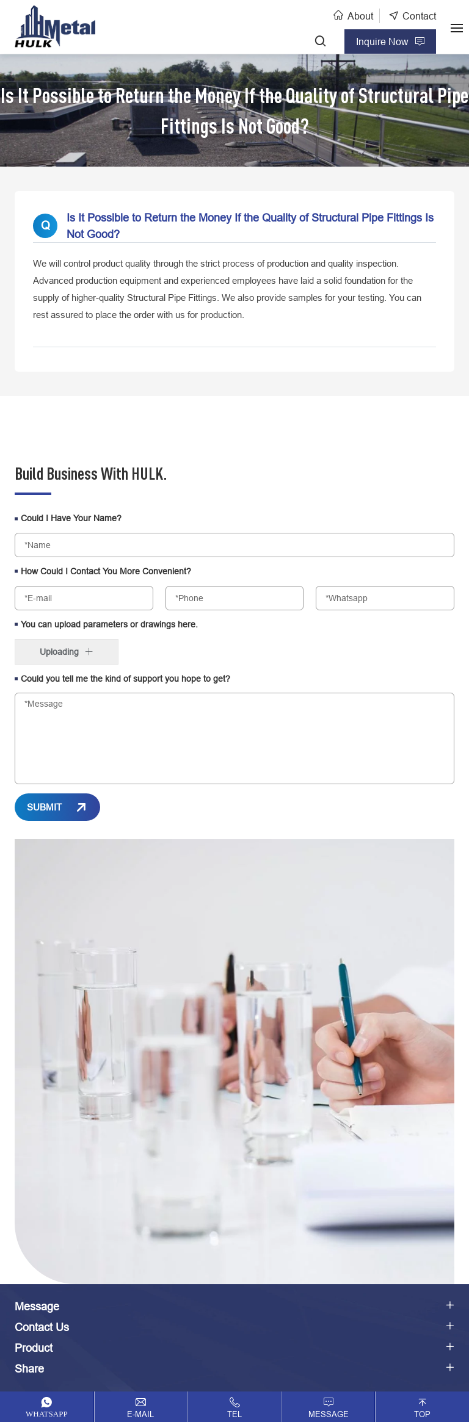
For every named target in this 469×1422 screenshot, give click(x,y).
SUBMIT (44, 807)
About (360, 16)
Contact (419, 16)
